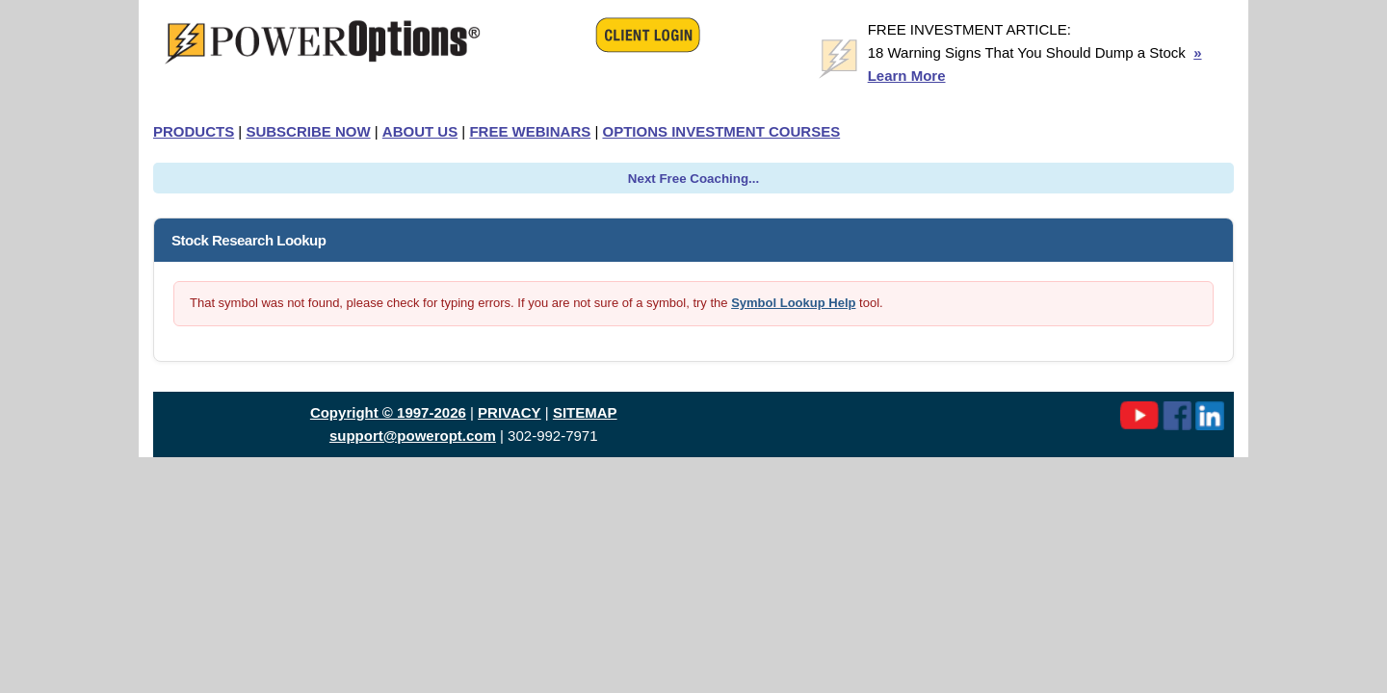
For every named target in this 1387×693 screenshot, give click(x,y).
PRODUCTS (193, 131)
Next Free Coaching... (693, 178)
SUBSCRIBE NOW (308, 131)
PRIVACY (509, 412)
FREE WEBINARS (529, 131)
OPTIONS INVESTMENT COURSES (721, 131)
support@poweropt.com (412, 435)
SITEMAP (585, 412)
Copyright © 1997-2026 (388, 412)
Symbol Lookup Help (793, 302)
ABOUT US (420, 131)
